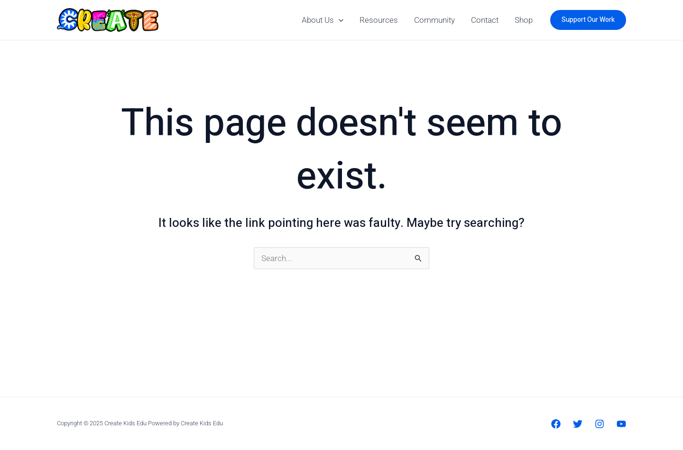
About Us (322, 20)
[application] (338, 20)
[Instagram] (599, 424)
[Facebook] (556, 424)
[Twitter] (577, 424)
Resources (379, 20)
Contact (484, 20)
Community (434, 20)
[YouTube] (621, 424)
